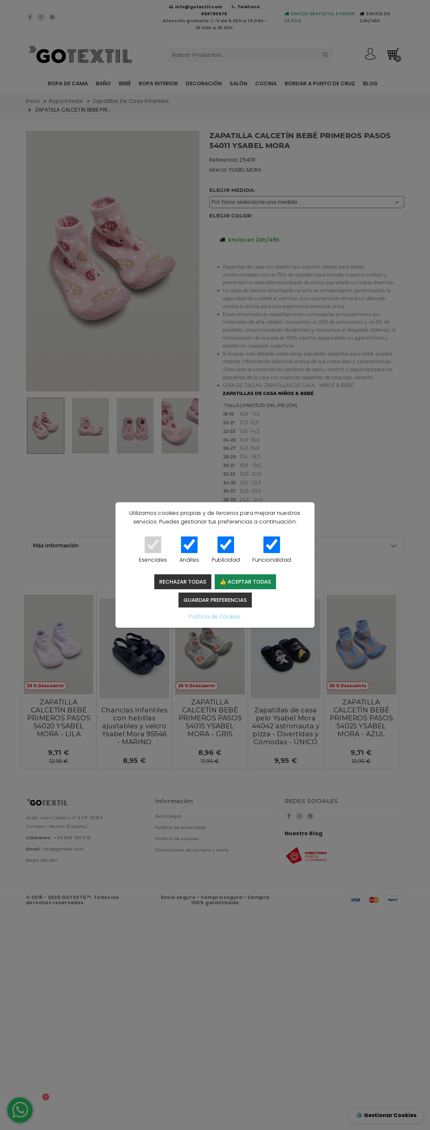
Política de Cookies (215, 616)
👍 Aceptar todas (245, 582)
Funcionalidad (272, 550)
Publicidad (226, 550)
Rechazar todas (182, 582)
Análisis (189, 550)
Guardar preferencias (215, 600)
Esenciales (153, 550)
